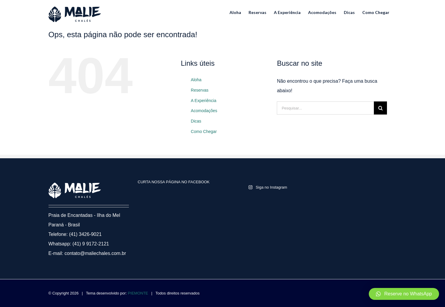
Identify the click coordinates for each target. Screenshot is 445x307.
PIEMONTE (138, 293)
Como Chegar (204, 131)
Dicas (196, 121)
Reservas (199, 90)
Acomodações (204, 110)
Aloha (196, 79)
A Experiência (203, 100)
